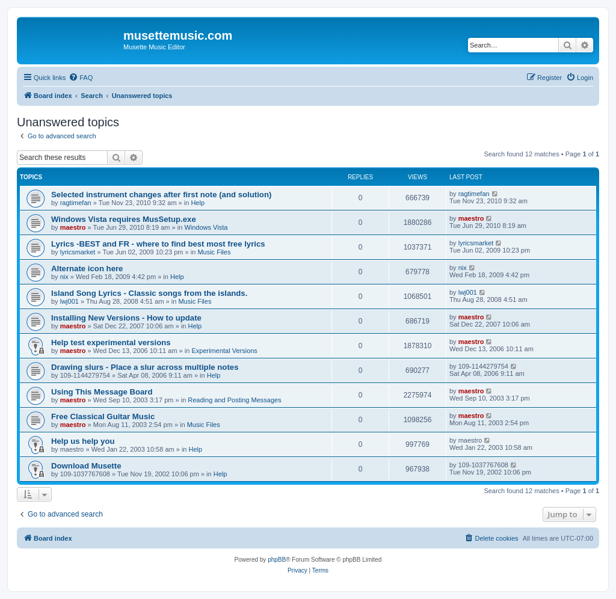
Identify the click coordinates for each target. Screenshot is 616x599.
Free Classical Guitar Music (103, 416)
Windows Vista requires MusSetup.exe (123, 219)
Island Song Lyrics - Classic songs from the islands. (149, 293)
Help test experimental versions (111, 342)
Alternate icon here (87, 268)
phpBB (277, 559)
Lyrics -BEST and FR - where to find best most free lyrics (158, 243)
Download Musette (86, 465)
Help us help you (83, 441)
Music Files (213, 252)
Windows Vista (205, 227)
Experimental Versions (224, 350)
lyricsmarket (78, 252)
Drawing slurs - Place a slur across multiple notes (144, 367)
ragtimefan (75, 202)
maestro (73, 227)
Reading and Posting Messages (234, 400)
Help (198, 202)
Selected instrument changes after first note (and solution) (161, 194)
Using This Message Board (102, 391)
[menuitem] (81, 77)
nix (64, 276)
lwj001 (69, 301)
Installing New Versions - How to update (126, 317)
